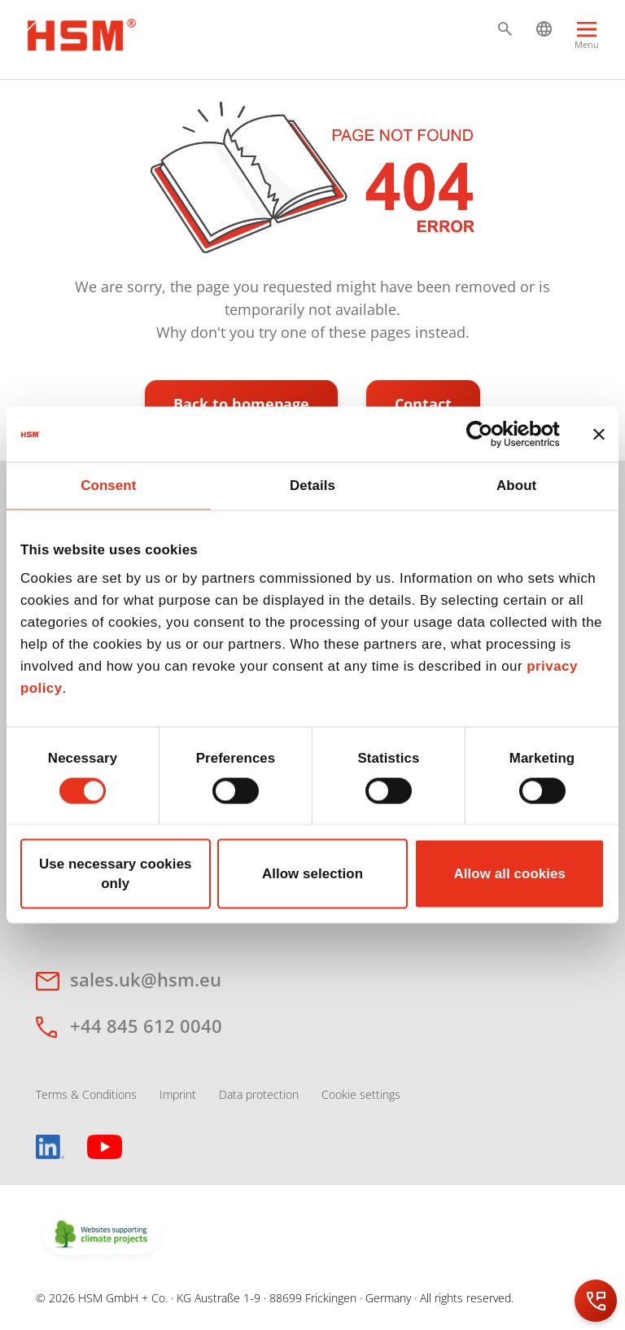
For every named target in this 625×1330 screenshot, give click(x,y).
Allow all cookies (509, 874)
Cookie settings (360, 1094)
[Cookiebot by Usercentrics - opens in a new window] (488, 434)
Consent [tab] (108, 485)
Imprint (178, 1094)
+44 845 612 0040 (146, 1025)
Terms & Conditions (86, 1094)
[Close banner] (599, 434)
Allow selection (312, 874)
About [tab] (516, 485)
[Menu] (587, 43)
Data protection (259, 1094)
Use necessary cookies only (115, 873)
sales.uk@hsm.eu (145, 979)
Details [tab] (312, 485)
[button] (505, 29)
